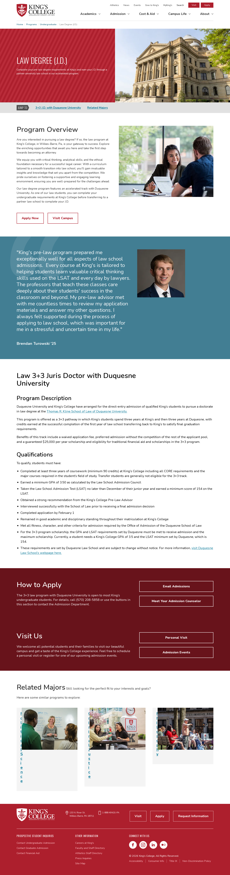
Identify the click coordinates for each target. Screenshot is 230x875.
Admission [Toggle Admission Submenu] (118, 14)
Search (180, 5)
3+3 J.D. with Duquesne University (58, 108)
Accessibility (136, 861)
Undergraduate (48, 24)
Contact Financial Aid (28, 853)
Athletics (114, 5)
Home (20, 24)
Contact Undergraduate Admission (36, 843)
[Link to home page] (36, 10)
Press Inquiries (83, 858)
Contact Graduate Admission (32, 848)
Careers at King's (84, 843)
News (126, 5)
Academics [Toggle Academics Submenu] (88, 14)
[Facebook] (133, 845)
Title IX (173, 861)
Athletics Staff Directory (88, 853)
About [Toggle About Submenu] (205, 14)
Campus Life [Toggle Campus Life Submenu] (177, 14)
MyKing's (167, 5)
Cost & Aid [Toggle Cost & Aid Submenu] (147, 14)
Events (137, 5)
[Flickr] (163, 845)
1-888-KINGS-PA (110, 812)
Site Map (80, 863)
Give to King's (152, 5)
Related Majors (97, 108)
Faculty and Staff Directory (90, 848)
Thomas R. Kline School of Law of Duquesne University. (87, 411)
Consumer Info (156, 861)
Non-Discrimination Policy (196, 861)
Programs (31, 24)
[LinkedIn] (153, 845)
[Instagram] (143, 845)
